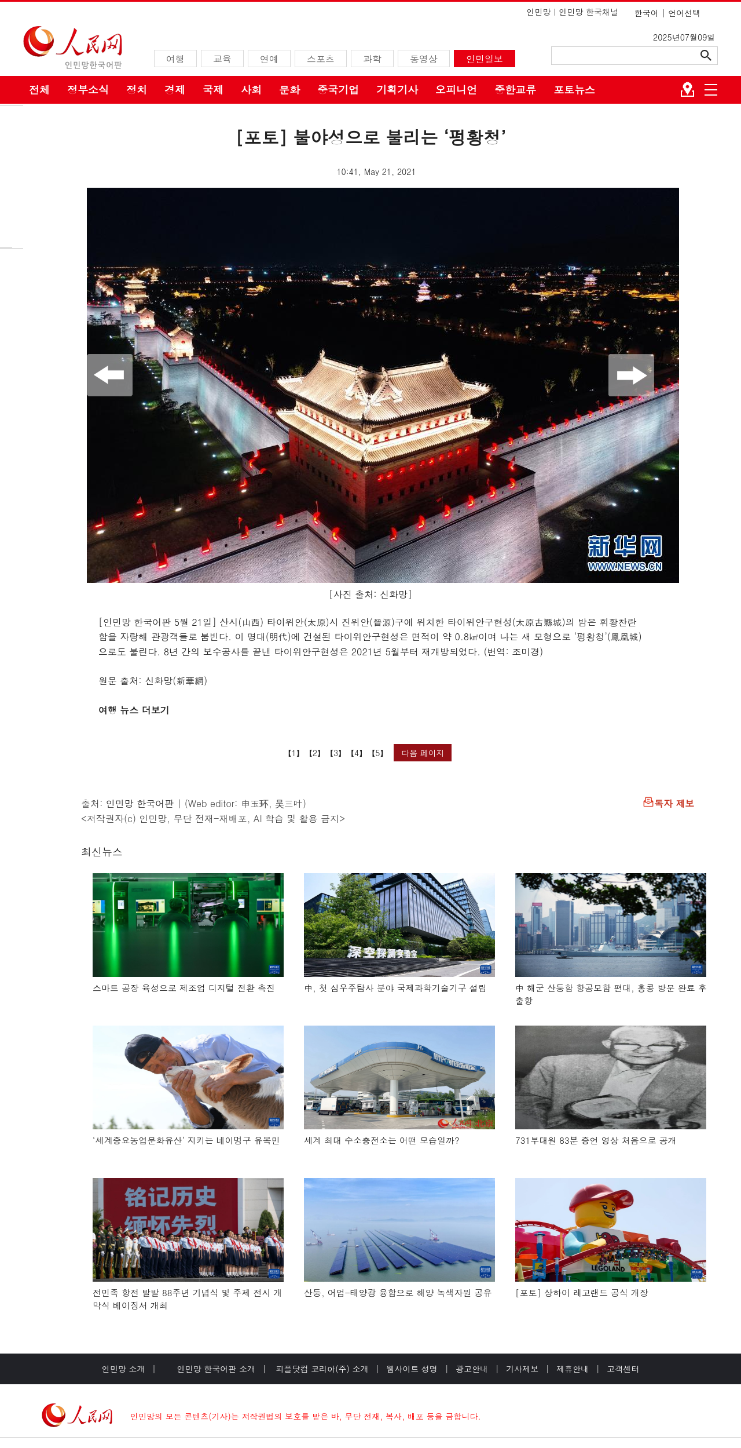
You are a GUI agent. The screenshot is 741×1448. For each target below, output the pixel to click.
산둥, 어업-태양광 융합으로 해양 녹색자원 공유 (398, 1292)
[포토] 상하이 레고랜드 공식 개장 (581, 1292)
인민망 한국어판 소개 (216, 1368)
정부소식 (88, 89)
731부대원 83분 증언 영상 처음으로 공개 (596, 1140)
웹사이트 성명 (412, 1368)
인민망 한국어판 (140, 803)
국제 (213, 89)
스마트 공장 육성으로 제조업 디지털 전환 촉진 (184, 988)
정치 (136, 89)
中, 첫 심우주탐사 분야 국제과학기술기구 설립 (395, 988)
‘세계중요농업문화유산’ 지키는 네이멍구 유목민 (186, 1140)
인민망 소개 (123, 1368)
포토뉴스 (574, 89)
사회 (251, 89)
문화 (289, 89)
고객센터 (623, 1368)
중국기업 (338, 89)
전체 (39, 89)
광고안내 (472, 1368)
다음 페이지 (423, 752)
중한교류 (515, 89)
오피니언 (456, 89)
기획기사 (397, 89)
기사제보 (522, 1368)
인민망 (538, 11)
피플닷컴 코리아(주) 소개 (321, 1368)
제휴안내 (572, 1368)
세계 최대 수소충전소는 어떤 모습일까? (382, 1140)
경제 (174, 89)
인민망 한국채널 (588, 11)
